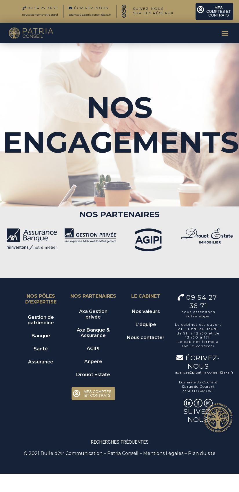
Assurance (40, 362)
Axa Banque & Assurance (93, 332)
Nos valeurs (146, 311)
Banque (41, 336)
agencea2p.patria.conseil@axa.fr (90, 14)
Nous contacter (146, 337)
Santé (41, 349)
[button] (225, 33)
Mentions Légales (163, 453)
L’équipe (146, 324)
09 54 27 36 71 (202, 301)
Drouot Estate (93, 374)
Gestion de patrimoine (41, 319)
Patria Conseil (122, 453)
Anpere (93, 361)
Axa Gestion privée (93, 314)
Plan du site (202, 453)
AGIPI (93, 348)
